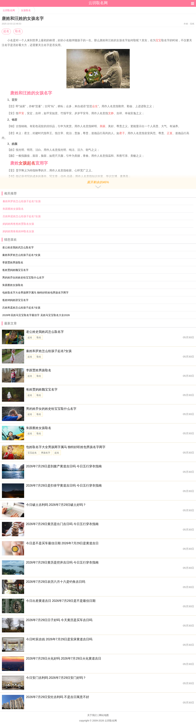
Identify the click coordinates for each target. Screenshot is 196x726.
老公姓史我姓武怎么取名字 (45, 332)
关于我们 (92, 715)
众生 (95, 106)
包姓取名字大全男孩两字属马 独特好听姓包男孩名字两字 (66, 447)
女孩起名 (27, 163)
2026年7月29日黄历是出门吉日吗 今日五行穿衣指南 (62, 524)
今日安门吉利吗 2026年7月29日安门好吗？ (56, 677)
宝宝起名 (32, 452)
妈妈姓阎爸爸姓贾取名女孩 (18, 223)
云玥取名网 (9, 10)
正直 (169, 133)
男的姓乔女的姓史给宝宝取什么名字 (51, 408)
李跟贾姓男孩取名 (38, 370)
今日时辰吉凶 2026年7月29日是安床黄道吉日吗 (59, 639)
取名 (18, 31)
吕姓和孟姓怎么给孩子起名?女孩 (22, 216)
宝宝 (158, 40)
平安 (21, 113)
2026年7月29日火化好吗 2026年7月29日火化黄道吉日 (63, 658)
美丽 (102, 126)
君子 (122, 133)
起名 (6, 31)
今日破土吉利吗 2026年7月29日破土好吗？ (56, 505)
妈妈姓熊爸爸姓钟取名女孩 (18, 231)
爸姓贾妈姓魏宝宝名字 (42, 389)
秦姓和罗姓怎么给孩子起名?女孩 (22, 201)
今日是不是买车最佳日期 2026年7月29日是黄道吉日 (62, 543)
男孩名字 (45, 452)
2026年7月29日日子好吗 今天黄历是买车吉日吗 (59, 620)
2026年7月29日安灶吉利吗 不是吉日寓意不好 (57, 697)
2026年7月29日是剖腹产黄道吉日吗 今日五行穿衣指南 (64, 466)
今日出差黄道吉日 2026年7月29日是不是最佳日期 (61, 601)
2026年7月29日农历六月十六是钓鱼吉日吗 (55, 581)
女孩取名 (26, 10)
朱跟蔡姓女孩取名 (13, 208)
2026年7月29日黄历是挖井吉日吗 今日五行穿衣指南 (62, 562)
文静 (111, 113)
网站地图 (104, 715)
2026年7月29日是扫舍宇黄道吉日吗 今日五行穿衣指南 (64, 485)
